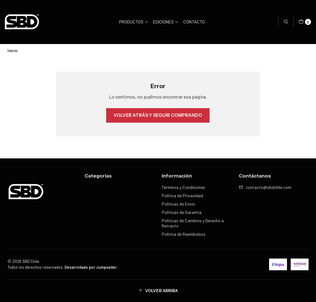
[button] (158, 291)
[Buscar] (285, 22)
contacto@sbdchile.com (265, 187)
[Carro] (304, 22)
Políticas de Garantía (182, 212)
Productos (133, 21)
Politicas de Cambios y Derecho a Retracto (193, 223)
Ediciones (166, 21)
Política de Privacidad (182, 195)
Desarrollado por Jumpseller (90, 267)
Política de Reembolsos (184, 234)
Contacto (194, 21)
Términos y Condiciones (183, 187)
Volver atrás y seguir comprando (158, 115)
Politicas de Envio (178, 203)
